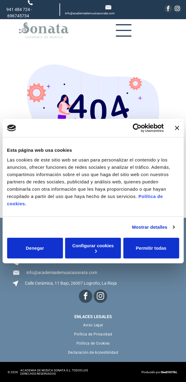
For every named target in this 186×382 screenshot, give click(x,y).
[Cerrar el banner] (177, 128)
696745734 (18, 15)
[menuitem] (93, 325)
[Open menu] (124, 30)
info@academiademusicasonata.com (90, 13)
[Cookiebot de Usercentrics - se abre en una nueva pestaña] (137, 128)
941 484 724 (18, 9)
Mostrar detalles (149, 227)
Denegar (35, 248)
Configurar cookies (93, 248)
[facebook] (168, 9)
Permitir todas (151, 248)
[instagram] (177, 9)
